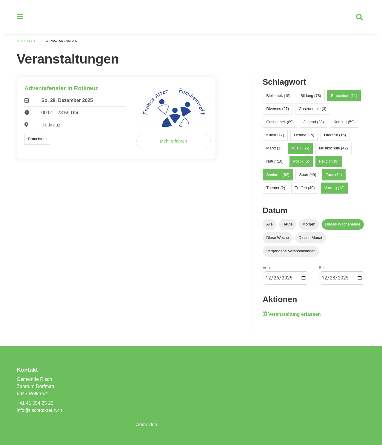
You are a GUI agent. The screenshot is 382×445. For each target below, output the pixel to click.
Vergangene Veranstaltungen (290, 252)
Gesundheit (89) (280, 122)
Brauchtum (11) (344, 96)
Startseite (27, 42)
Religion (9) (328, 162)
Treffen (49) (305, 188)
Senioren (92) (277, 175)
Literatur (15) (335, 136)
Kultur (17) (275, 136)
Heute (287, 225)
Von (266, 268)
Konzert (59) (344, 122)
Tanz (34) (334, 175)
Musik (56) (300, 149)
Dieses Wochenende (343, 225)
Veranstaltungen (62, 42)
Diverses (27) (277, 109)
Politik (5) (301, 162)
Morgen (308, 225)
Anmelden (147, 424)
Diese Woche (277, 238)
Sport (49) (307, 175)
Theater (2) (275, 188)
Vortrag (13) (334, 188)
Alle (269, 225)
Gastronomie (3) (312, 109)
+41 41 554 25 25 (35, 403)
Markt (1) (273, 149)
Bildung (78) (311, 96)
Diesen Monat (310, 238)
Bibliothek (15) (278, 96)
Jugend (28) (314, 122)
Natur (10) (275, 162)
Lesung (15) (304, 136)
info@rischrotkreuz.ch (40, 410)
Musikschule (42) (333, 149)
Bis (321, 268)
